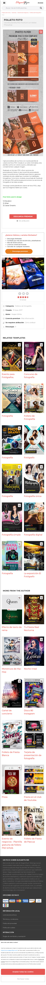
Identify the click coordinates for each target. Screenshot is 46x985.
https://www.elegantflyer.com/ (9, 950)
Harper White (16, 314)
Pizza (4, 797)
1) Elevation (7, 201)
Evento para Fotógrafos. (8, 376)
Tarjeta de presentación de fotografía (32, 755)
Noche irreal (30, 669)
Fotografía (7, 416)
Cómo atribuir (30, 322)
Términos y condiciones (10, 919)
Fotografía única (32, 496)
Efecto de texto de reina (12, 629)
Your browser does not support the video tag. (23, 273)
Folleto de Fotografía (29, 417)
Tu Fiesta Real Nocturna (31, 629)
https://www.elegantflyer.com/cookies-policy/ (17, 961)
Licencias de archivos (10, 915)
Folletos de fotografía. (23, 306)
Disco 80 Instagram (29, 712)
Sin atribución (23, 221)
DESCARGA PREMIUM (23, 216)
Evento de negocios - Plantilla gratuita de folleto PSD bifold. (12, 843)
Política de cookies (9, 928)
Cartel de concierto (7, 712)
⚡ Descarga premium (19, 251)
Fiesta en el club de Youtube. (32, 798)
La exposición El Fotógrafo (32, 575)
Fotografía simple (11, 534)
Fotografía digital (33, 534)
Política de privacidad (10, 923)
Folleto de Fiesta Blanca (11, 754)
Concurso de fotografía (30, 376)
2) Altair (6, 203)
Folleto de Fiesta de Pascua (33, 840)
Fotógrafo (29, 457)
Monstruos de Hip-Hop (11, 670)
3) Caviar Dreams (9, 205)
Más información (27, 318)
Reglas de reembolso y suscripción (14, 936)
